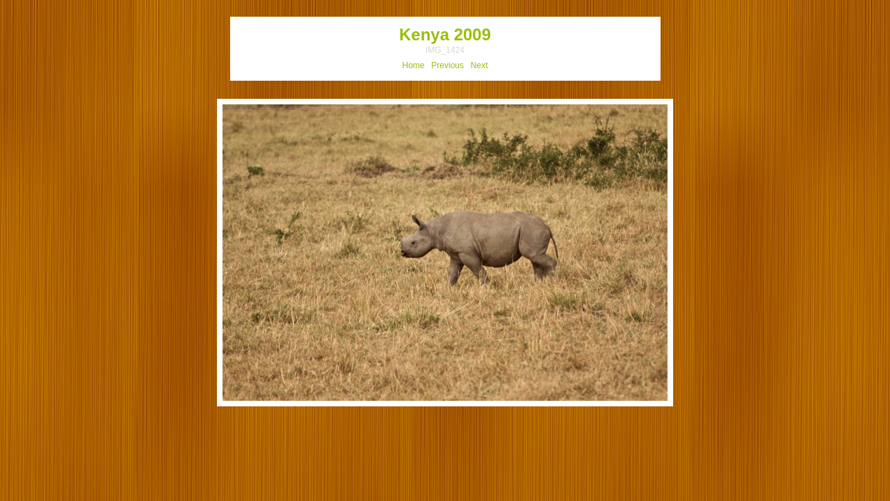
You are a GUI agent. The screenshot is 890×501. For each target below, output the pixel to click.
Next (479, 65)
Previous (447, 65)
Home (414, 65)
